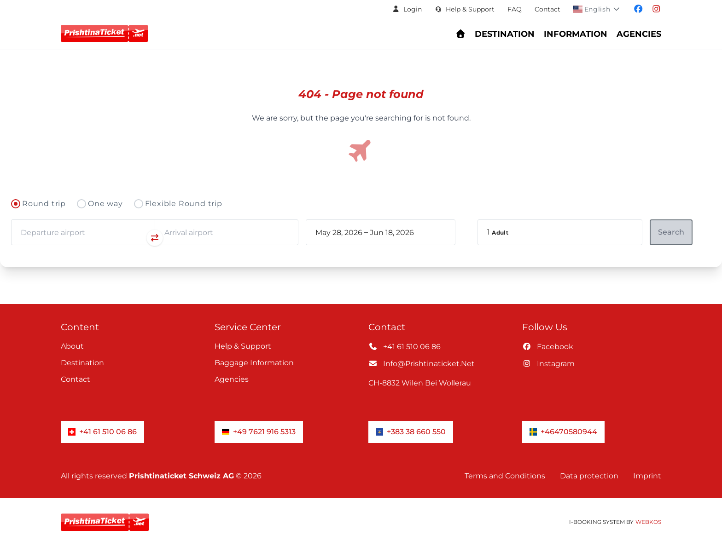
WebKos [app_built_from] (648, 521)
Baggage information (254, 362)
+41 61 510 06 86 (404, 346)
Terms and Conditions (505, 475)
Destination (82, 362)
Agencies (232, 379)
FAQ (514, 9)
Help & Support (243, 346)
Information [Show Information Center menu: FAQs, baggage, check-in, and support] (575, 34)
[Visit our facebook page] (638, 9)
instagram (548, 363)
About (72, 346)
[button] (407, 9)
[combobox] (83, 232)
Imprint (647, 475)
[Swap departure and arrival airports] (154, 238)
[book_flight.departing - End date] (401, 232)
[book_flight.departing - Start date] (338, 232)
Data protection (589, 475)
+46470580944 (563, 431)
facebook (547, 346)
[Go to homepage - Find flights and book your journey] (460, 34)
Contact (547, 9)
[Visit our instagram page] (656, 9)
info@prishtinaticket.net (421, 363)
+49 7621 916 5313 (259, 431)
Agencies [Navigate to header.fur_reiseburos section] (639, 34)
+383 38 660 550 (411, 431)
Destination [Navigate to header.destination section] (505, 34)
